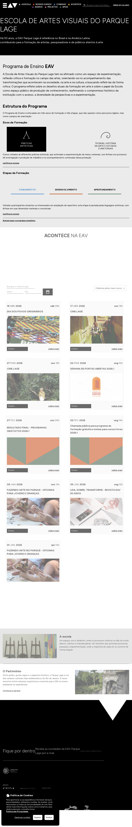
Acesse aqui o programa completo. (19, 221)
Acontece (76, 4)
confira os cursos (11, 164)
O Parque (61, 4)
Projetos (53, 7)
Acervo (39, 7)
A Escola (26, 4)
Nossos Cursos (43, 4)
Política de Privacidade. (17, 811)
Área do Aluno (121, 5)
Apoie (65, 7)
